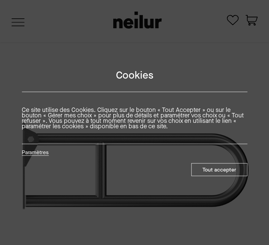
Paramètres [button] (35, 153)
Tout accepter (219, 169)
